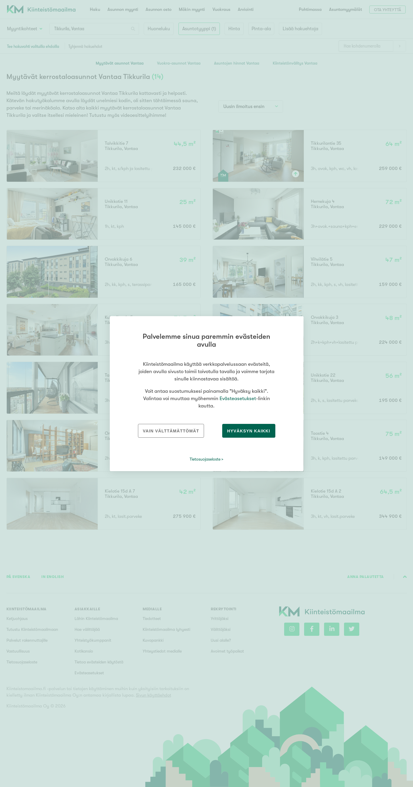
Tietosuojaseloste (205, 459)
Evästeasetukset (238, 398)
